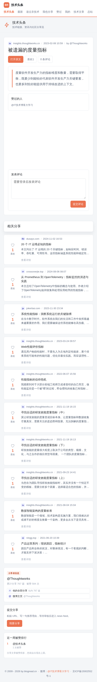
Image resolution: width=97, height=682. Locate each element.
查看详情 (26, 260)
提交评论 (78, 204)
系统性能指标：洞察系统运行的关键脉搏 (46, 313)
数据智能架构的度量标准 (36, 510)
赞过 (59, 11)
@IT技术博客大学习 (22, 105)
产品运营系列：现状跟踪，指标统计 (43, 543)
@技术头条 (51, 645)
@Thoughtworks (78, 43)
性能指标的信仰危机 (33, 379)
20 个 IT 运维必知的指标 (36, 244)
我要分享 (14, 623)
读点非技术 (32, 11)
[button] (12, 249)
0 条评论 (45, 59)
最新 (20, 11)
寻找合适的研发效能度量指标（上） (43, 477)
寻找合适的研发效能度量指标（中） (43, 412)
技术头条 (9, 11)
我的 (67, 11)
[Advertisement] (48, 140)
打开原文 (15, 59)
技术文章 (79, 11)
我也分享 (48, 11)
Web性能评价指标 (32, 346)
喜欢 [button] (30, 59)
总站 (90, 11)
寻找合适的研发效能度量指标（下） (43, 445)
